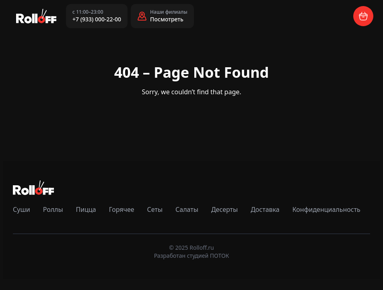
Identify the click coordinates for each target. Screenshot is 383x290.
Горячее (121, 209)
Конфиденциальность (326, 209)
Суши (21, 209)
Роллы (53, 209)
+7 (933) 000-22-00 (96, 19)
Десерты (224, 209)
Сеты (155, 209)
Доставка (265, 209)
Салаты (186, 209)
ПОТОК (219, 255)
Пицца (86, 209)
